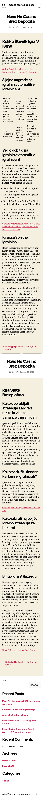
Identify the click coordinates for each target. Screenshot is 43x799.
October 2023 (9, 760)
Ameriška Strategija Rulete (15, 715)
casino (5, 781)
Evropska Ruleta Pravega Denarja (18, 709)
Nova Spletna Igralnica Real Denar (19, 650)
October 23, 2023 (27, 27)
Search (5, 680)
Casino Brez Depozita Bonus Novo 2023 (21, 224)
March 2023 (8, 766)
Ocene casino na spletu (21, 5)
